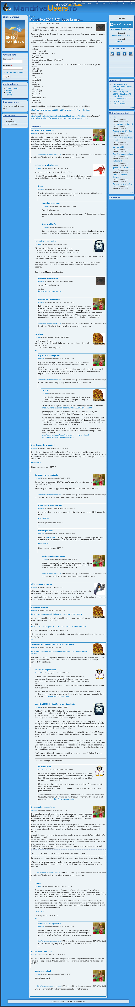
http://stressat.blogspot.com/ (57, 696)
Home (31, 16)
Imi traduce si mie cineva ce (46, 165)
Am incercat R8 (118, 147)
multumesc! (117, 161)
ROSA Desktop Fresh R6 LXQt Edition (122, 95)
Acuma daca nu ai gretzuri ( (49, 923)
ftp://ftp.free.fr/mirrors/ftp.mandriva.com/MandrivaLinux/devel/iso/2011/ (59, 118)
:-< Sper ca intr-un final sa (41, 952)
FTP (123, 3)
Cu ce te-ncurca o (45, 767)
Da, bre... (45, 390)
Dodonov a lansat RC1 (40, 607)
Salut (114, 117)
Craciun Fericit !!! (119, 104)
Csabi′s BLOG (36, 462)
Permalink (34, 133)
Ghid (103, 3)
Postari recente (12, 88)
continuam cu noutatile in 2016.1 (123, 139)
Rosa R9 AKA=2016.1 (121, 84)
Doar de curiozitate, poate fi (43, 445)
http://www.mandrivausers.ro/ (59, 154)
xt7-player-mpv (118, 101)
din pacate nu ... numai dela (46, 475)
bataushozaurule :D (43, 971)
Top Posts (10, 90)
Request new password (15, 72)
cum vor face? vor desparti (123, 124)
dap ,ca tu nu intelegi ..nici (49, 355)
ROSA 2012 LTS (121, 41)
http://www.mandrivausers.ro (49, 291)
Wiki (90, 3)
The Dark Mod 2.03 (120, 99)
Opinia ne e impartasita (48, 278)
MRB (110, 3)
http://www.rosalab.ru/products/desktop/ (58, 437)
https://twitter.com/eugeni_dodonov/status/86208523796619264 (56, 614)
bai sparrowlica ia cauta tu (49, 299)
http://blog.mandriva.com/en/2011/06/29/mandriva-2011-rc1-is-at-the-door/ (60, 110)
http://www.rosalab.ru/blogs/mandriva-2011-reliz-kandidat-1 (65, 435)
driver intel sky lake (120, 91)
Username (8, 59)
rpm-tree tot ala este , (121, 168)
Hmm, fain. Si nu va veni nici (50, 505)
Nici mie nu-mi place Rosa (45, 670)
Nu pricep (39, 334)
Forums (9, 95)
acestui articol (51, 537)
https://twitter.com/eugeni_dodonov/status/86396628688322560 (67, 408)
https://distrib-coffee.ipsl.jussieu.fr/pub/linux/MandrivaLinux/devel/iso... (59, 116)
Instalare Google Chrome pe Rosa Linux (122, 88)
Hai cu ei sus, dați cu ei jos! (46, 241)
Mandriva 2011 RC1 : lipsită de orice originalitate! (55, 704)
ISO (116, 3)
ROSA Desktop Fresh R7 (121, 35)
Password (7, 66)
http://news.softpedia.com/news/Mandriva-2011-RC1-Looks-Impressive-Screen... (59, 652)
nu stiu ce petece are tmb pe (53, 556)
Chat (96, 3)
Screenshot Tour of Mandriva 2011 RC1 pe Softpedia (52, 644)
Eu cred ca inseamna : (51, 203)
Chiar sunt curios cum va (41, 584)
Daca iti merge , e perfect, (123, 154)
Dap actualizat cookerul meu (43, 807)
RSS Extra (9, 92)
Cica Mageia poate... (46, 531)
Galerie (82, 3)
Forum (73, 3)
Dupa (40, 186)
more (132, 192)
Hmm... (38, 883)
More (132, 107)
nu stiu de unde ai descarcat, (120, 176)
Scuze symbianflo (49, 224)
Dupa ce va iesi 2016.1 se (122, 131)
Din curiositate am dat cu (122, 184)
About (129, 3)
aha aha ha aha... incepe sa (42, 130)
